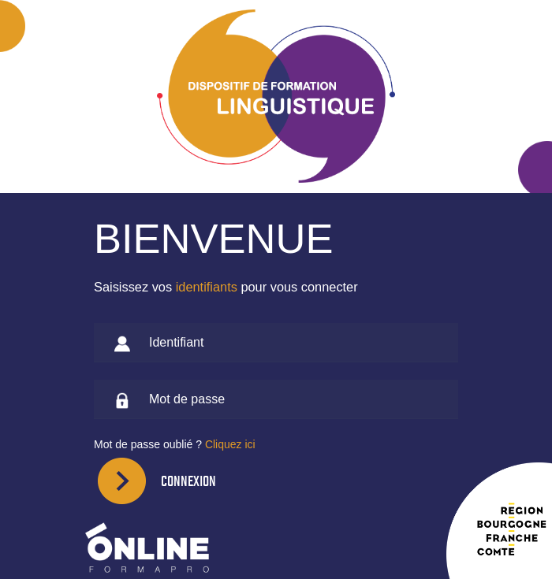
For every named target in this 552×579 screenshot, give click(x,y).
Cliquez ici (230, 444)
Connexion (188, 481)
